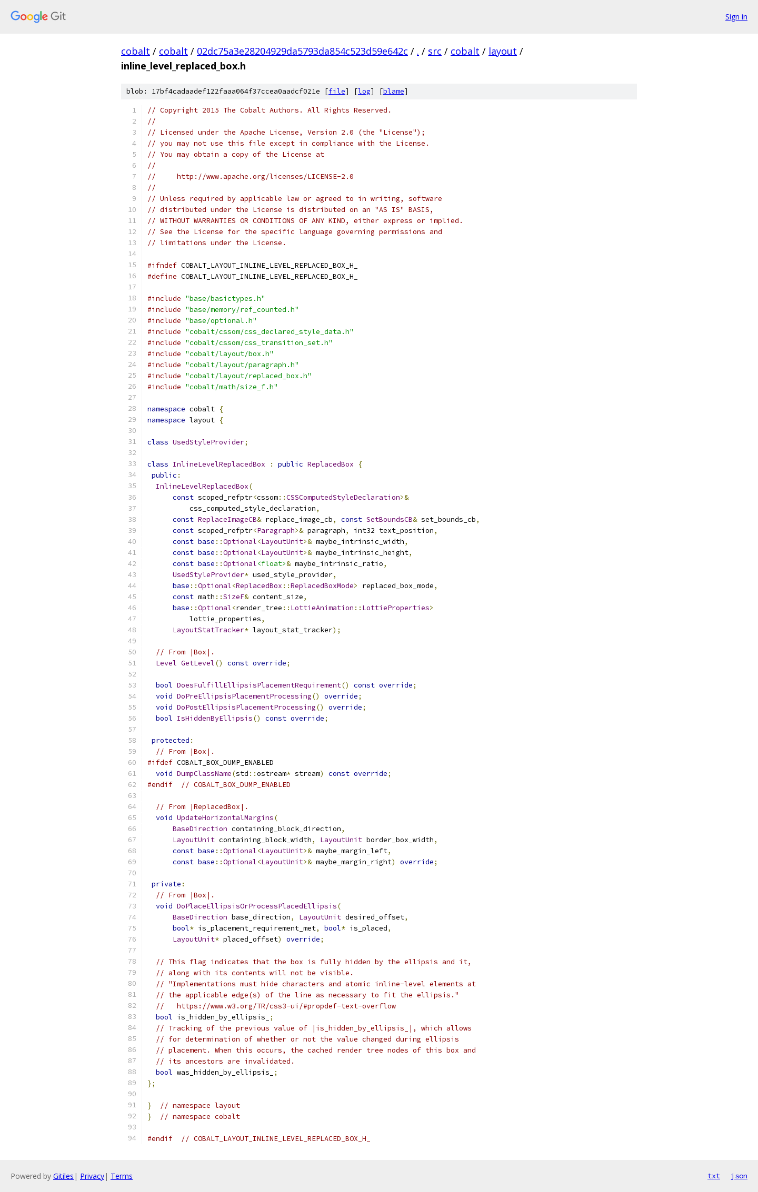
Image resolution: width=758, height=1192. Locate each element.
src (435, 51)
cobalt (135, 51)
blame (393, 91)
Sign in (736, 17)
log (364, 91)
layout (502, 51)
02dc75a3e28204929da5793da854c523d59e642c (302, 51)
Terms (122, 1176)
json (739, 1175)
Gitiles (63, 1176)
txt (713, 1175)
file (336, 91)
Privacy (92, 1176)
